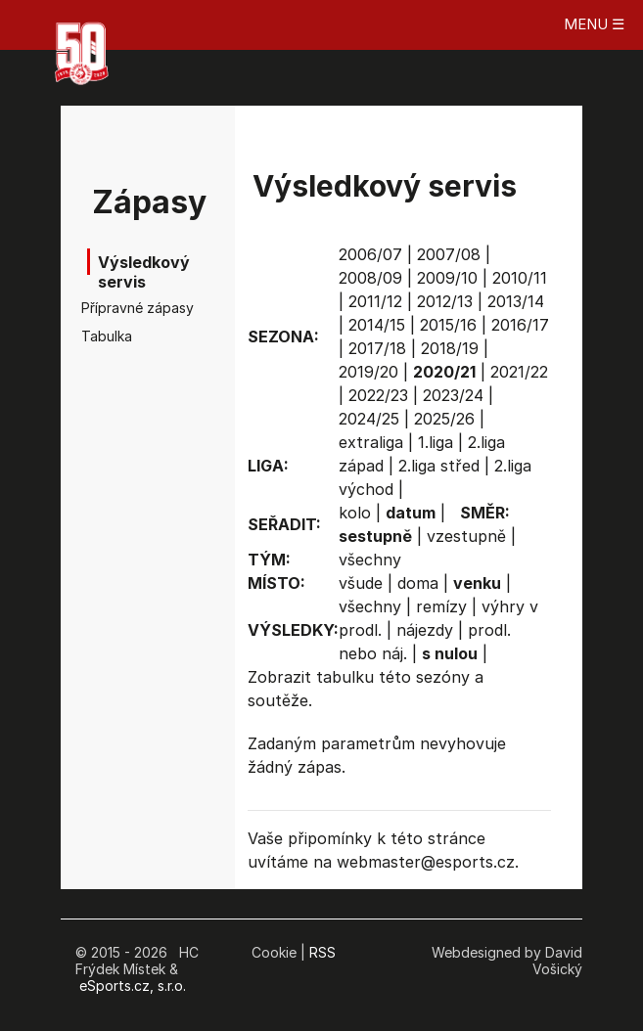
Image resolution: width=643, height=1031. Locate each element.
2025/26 (444, 418)
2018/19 (450, 348)
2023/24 (453, 395)
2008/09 (370, 278)
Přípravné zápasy (122, 307)
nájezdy (424, 630)
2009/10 (447, 278)
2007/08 (449, 254)
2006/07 (370, 254)
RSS (322, 952)
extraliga (371, 442)
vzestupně (466, 536)
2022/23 (378, 395)
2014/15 (376, 325)
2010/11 (519, 278)
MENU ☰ (594, 24)
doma (417, 583)
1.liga (435, 442)
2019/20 (368, 371)
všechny (370, 559)
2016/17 (520, 325)
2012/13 (445, 301)
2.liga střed (439, 465)
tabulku (345, 677)
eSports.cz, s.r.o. (132, 985)
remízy (441, 606)
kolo (355, 512)
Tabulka (106, 336)
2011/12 (375, 301)
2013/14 (515, 301)
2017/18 (377, 348)
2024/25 (369, 418)
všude (361, 583)
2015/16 (448, 325)
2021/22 (519, 371)
